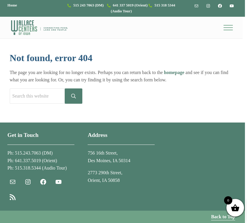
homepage (174, 72)
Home (12, 5)
